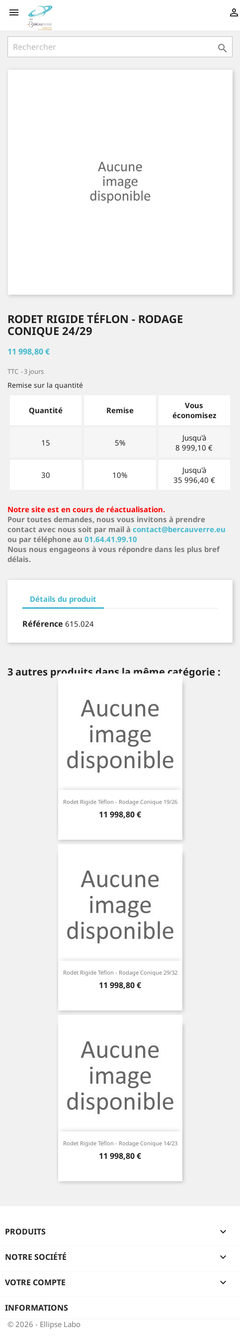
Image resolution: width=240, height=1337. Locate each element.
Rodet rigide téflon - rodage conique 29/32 (120, 972)
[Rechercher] (120, 46)
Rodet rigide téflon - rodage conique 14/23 (120, 1143)
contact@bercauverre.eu (179, 529)
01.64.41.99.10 (110, 539)
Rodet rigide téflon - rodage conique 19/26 (120, 801)
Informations (36, 1307)
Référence (42, 624)
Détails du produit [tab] (63, 599)
